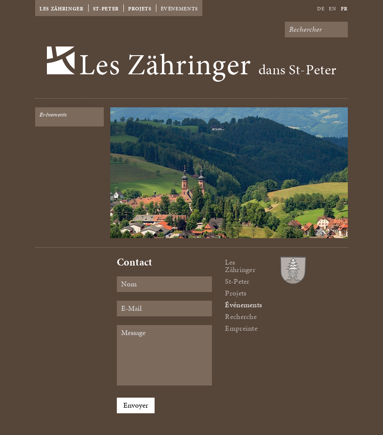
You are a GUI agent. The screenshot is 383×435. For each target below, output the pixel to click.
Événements (179, 9)
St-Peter (106, 9)
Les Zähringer (62, 9)
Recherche (240, 316)
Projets (140, 9)
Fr (344, 9)
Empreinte (241, 328)
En (332, 9)
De (320, 9)
